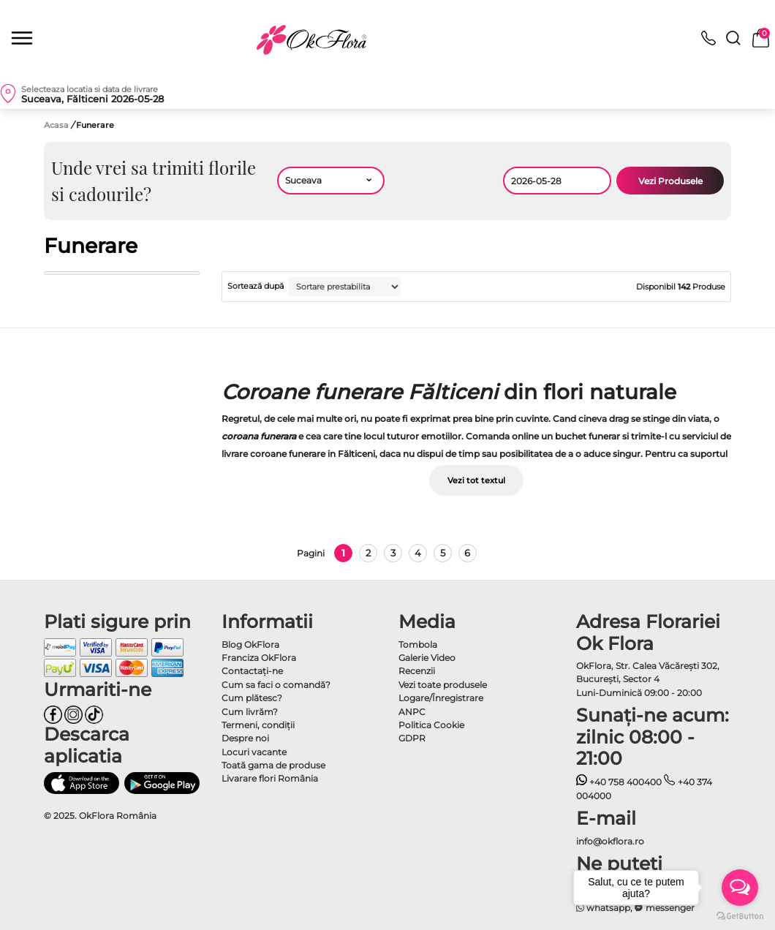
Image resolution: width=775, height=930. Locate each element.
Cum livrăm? (250, 711)
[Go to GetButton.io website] (740, 915)
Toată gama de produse (273, 765)
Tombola (417, 644)
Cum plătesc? (252, 697)
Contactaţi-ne (252, 670)
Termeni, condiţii (258, 724)
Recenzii (416, 670)
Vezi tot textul (476, 480)
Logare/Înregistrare (440, 697)
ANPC (412, 711)
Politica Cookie (431, 724)
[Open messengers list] (740, 887)
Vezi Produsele (670, 180)
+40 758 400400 (619, 781)
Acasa (56, 125)
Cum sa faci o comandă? (276, 684)
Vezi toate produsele (442, 684)
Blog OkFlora (250, 644)
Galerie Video (426, 657)
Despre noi (245, 738)
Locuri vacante (254, 751)
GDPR (412, 738)
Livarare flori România (270, 778)
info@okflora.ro (610, 841)
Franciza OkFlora (259, 657)
